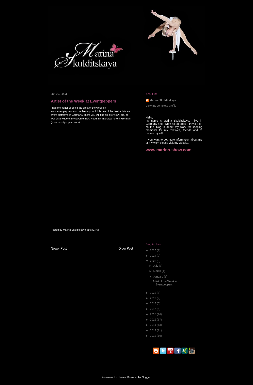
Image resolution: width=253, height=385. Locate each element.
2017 (153, 308)
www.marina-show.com (169, 149)
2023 (153, 261)
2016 (153, 314)
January (158, 276)
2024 (153, 255)
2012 (153, 335)
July (156, 265)
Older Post (125, 248)
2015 (153, 319)
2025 (153, 250)
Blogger (146, 377)
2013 (153, 330)
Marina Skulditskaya (75, 229)
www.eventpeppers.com (65, 122)
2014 (153, 324)
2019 (153, 298)
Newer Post (59, 248)
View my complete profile (161, 105)
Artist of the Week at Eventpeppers (165, 283)
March (157, 271)
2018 (153, 303)
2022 (153, 292)
